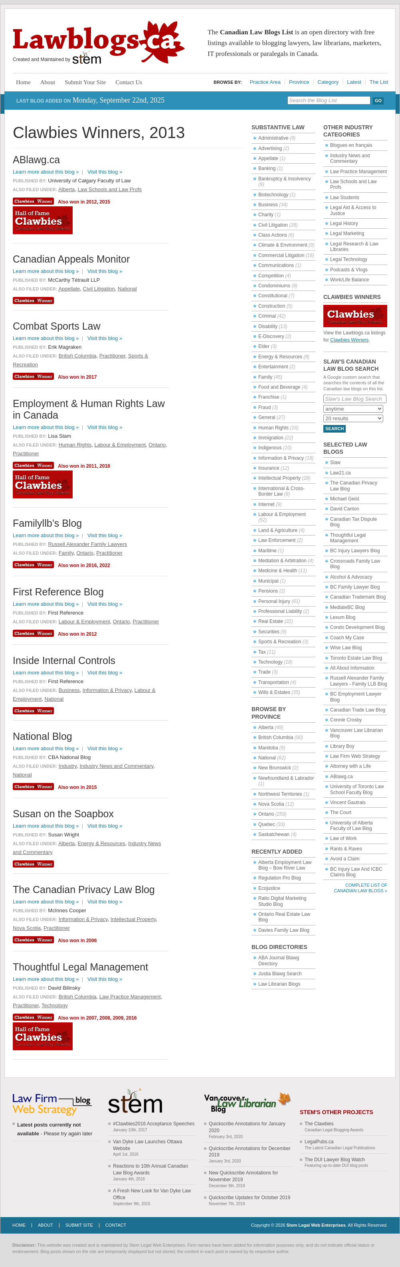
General (266, 417)
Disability (267, 326)
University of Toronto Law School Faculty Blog (357, 789)
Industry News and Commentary (350, 158)
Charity (265, 214)
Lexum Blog (342, 617)
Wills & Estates (274, 692)
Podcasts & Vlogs (349, 270)
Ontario (266, 814)
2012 (91, 202)
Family (265, 377)
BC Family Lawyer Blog (355, 587)
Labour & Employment (282, 514)
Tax (262, 652)
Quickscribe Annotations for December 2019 (250, 1152)
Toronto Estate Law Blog (356, 658)
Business (268, 205)
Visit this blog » (104, 172)
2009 (118, 1018)
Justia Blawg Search (280, 973)
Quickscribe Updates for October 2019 (249, 1197)
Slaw (335, 462)
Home (23, 82)
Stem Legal (86, 58)
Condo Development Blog (357, 627)
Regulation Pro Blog (279, 878)
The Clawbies (319, 1124)
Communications (276, 265)
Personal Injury (274, 601)
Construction (271, 306)
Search (334, 428)
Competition (271, 276)
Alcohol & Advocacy (351, 577)
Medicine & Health (277, 570)
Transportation (273, 682)
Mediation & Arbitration (282, 560)
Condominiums (274, 286)
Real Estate (270, 621)
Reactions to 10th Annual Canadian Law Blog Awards (150, 1169)
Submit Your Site (85, 82)
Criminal (267, 316)
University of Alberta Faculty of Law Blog (351, 825)
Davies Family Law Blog (283, 930)
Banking (266, 168)
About (47, 82)
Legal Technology (348, 259)
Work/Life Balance (349, 280)
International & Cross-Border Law (281, 491)
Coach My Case (347, 637)
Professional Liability (280, 611)
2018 (104, 466)
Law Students (344, 197)
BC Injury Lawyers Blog (355, 550)
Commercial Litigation (281, 255)
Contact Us (128, 82)
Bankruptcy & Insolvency (284, 179)
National (267, 758)
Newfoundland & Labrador (286, 778)
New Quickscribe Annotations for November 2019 (243, 1176)
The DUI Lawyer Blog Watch (335, 1159)
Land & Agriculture (277, 530)
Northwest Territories (280, 794)
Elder (263, 346)
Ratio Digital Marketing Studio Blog (282, 901)
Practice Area (265, 82)
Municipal (268, 581)
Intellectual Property (279, 478)
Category (328, 82)
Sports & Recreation (279, 641)
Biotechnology (273, 195)
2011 (91, 466)
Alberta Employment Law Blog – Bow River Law (284, 865)
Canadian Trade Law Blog (357, 710)
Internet (266, 504)
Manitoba (268, 748)
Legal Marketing (347, 233)
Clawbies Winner (34, 201)
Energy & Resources (280, 357)
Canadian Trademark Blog (358, 597)
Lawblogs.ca (99, 42)
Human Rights (273, 428)
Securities (268, 631)
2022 (104, 565)
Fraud (264, 407)
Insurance (268, 468)
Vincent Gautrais (348, 802)
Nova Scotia (271, 804)
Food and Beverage (279, 387)
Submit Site (79, 1225)
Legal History (344, 223)
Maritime (267, 550)
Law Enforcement (276, 540)
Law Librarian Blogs (279, 984)
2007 (91, 1018)
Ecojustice (269, 888)
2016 (91, 565)
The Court (340, 812)
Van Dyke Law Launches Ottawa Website (147, 1145)
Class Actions (272, 235)
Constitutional (272, 295)
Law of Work (343, 838)
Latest (354, 82)
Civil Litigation (273, 225)
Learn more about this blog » (46, 172)
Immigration (270, 438)
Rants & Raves (346, 849)
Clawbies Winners (349, 340)
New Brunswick (274, 768)
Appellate (268, 158)
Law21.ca (340, 473)
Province (299, 82)
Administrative (273, 138)
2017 (91, 377)
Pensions (268, 591)
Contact (115, 1225)
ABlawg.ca (341, 776)
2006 (91, 940)
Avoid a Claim (345, 859)
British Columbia (275, 737)
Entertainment (273, 367)
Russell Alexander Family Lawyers (87, 544)
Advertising (270, 148)
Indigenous (270, 448)
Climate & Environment (282, 245)
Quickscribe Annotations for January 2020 (247, 1127)
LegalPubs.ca (319, 1141)
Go (378, 100)
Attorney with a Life (350, 766)
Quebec (266, 824)
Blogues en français (351, 145)
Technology (270, 662)
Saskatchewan (273, 834)
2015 (104, 202)
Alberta (265, 727)
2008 (104, 1018)
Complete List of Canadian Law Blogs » (360, 888)
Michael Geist (344, 499)
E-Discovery (271, 336)
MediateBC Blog (347, 607)
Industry (68, 766)
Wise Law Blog (346, 647)
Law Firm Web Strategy (355, 756)
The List (379, 82)
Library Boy (342, 746)
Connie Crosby (346, 720)
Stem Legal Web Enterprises (315, 1225)
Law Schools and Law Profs (110, 189)
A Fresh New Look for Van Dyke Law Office (152, 1194)
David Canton (344, 509)
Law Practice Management (358, 171)
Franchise (268, 397)
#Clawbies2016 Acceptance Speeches (153, 1124)
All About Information (352, 668)
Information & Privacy (281, 458)
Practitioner (112, 356)
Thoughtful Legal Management (348, 538)
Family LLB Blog (369, 684)
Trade (264, 672)
